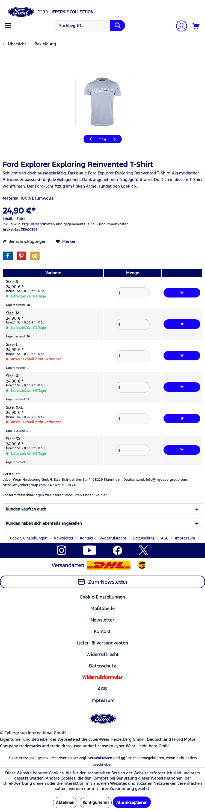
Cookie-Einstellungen (28, 538)
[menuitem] (8, 25)
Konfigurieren (96, 802)
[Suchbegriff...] (90, 25)
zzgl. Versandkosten (38, 224)
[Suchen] (117, 25)
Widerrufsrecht (113, 538)
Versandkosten (100, 758)
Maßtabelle (102, 608)
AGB (164, 538)
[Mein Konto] (179, 26)
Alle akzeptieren (131, 802)
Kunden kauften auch (26, 509)
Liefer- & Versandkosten (102, 643)
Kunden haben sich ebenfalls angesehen (44, 523)
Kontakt (86, 538)
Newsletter (63, 538)
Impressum (185, 538)
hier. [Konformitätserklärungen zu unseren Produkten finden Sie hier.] (103, 495)
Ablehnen (65, 802)
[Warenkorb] (196, 26)
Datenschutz (144, 538)
